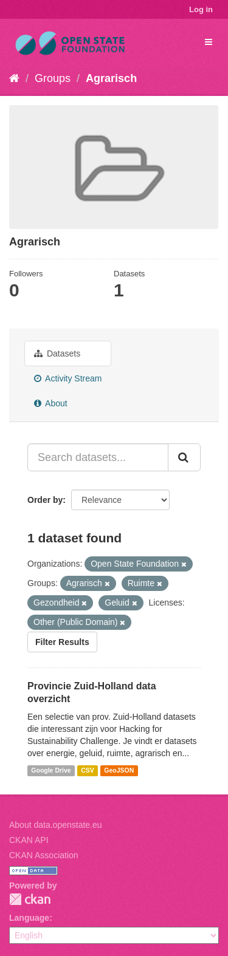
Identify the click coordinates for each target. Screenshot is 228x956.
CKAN (29, 899)
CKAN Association (43, 855)
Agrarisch (111, 78)
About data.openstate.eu (55, 825)
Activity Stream (68, 378)
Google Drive (51, 770)
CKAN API (29, 840)
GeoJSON (119, 770)
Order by (45, 500)
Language (29, 918)
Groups (53, 78)
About (50, 403)
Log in (201, 9)
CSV (87, 770)
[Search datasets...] (97, 457)
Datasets (57, 353)
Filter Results (62, 642)
